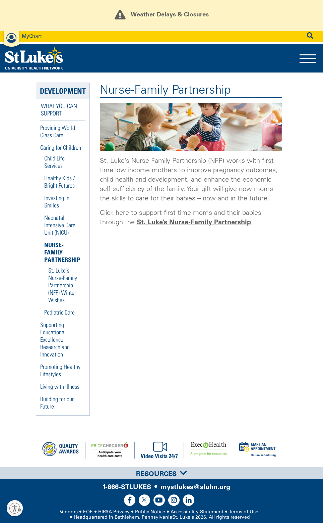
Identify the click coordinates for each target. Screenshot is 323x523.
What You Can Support (59, 109)
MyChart (32, 35)
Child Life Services (54, 162)
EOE (88, 512)
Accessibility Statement (197, 512)
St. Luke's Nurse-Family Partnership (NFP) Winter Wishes (62, 285)
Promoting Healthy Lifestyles (60, 370)
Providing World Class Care (57, 131)
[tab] (161, 473)
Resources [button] (161, 473)
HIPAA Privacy (114, 512)
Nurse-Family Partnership (62, 252)
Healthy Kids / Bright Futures (59, 182)
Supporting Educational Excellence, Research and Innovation (55, 339)
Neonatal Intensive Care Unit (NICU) (59, 225)
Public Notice (150, 512)
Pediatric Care (59, 312)
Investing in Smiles (56, 201)
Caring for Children (60, 147)
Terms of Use (243, 512)
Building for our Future (57, 402)
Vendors (69, 512)
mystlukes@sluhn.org (195, 487)
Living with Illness (59, 386)
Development (63, 91)
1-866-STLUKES (126, 487)
